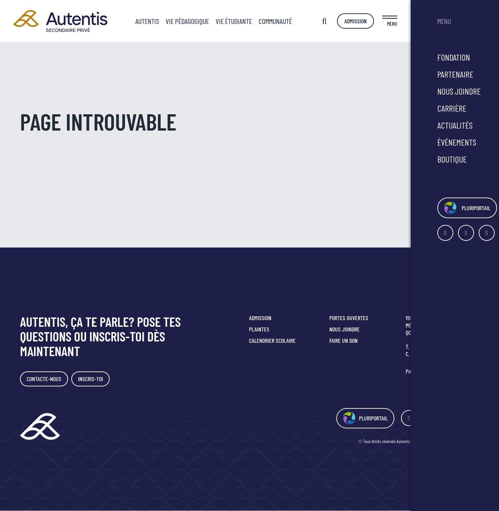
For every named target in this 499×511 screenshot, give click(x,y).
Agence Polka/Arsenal (459, 441)
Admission (444, 21)
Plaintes (259, 329)
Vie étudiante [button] (278, 21)
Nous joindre (344, 329)
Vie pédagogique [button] (231, 21)
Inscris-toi (92, 379)
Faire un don (343, 340)
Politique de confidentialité (434, 371)
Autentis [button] (191, 21)
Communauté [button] (319, 21)
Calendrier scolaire (272, 340)
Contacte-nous (44, 379)
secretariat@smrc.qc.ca (439, 353)
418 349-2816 (424, 346)
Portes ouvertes (348, 317)
